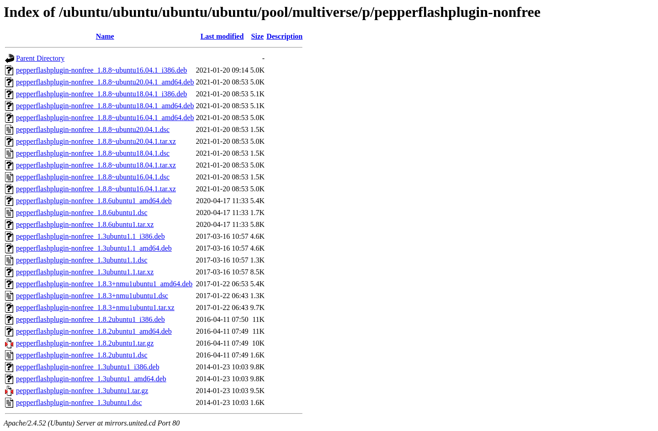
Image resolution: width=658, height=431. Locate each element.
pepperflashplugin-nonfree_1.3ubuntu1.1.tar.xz (85, 272)
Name (105, 36)
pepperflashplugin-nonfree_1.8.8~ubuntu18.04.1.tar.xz (96, 165)
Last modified (222, 36)
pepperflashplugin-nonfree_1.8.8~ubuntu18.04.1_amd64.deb (105, 106)
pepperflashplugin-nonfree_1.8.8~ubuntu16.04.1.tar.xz (96, 189)
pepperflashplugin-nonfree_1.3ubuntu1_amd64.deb (91, 379)
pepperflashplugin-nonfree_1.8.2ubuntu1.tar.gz (85, 343)
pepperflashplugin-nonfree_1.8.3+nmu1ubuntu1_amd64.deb (104, 284)
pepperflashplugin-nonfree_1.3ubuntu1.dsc (79, 402)
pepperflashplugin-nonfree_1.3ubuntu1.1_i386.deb (90, 236)
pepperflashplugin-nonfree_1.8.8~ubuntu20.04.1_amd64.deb (105, 82)
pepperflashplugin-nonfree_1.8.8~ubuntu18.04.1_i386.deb (101, 94)
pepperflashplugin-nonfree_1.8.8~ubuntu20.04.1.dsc (93, 129)
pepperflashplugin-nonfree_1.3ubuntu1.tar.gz (82, 390)
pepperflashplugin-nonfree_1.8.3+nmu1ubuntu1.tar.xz (95, 307)
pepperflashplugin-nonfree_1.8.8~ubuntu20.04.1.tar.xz (96, 141)
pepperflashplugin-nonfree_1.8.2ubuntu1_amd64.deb (94, 331)
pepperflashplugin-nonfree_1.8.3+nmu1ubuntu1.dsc (92, 296)
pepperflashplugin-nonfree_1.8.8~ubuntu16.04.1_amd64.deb (105, 117)
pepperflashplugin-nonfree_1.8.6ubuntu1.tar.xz (85, 224)
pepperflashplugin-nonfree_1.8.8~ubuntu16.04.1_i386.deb (101, 70)
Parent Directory (40, 58)
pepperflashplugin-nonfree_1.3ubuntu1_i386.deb (87, 367)
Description (284, 36)
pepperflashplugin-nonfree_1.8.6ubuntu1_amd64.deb (94, 201)
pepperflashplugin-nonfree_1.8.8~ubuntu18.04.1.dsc (93, 153)
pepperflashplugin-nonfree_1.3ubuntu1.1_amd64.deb (94, 248)
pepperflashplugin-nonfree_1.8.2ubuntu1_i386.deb (90, 319)
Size (257, 36)
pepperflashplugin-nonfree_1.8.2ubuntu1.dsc (81, 355)
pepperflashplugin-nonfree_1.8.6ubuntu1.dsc (81, 212)
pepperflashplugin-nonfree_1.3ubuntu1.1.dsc (81, 260)
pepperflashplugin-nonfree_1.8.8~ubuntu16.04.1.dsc (93, 177)
